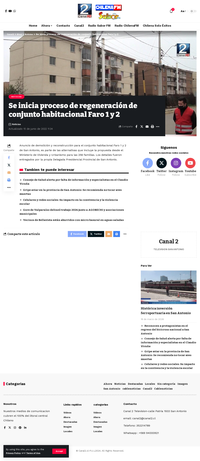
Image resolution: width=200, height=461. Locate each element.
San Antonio (111, 394)
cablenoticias (132, 394)
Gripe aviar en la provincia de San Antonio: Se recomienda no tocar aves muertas (166, 358)
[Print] (152, 127)
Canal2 (147, 394)
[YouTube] (10, 11)
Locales (150, 389)
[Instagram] (176, 166)
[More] (157, 127)
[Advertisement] (169, 205)
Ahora (107, 389)
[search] (176, 11)
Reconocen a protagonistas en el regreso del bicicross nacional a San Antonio (165, 333)
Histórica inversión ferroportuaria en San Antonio (161, 312)
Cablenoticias (163, 394)
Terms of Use (35, 453)
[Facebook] (6, 11)
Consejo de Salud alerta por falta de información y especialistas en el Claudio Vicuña (168, 346)
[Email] (147, 127)
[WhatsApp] (15, 11)
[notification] (171, 11)
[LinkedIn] (26, 433)
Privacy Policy (14, 453)
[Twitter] (161, 166)
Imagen (182, 389)
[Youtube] (190, 166)
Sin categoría (166, 389)
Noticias (17, 96)
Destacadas (135, 389)
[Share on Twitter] (141, 127)
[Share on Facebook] (136, 127)
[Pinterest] (20, 433)
